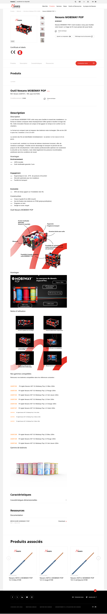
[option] (13, 52)
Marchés (45, 6)
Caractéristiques (36, 63)
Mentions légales (31, 607)
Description (23, 63)
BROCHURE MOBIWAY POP (19, 521)
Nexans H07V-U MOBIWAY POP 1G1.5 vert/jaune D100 (82, 579)
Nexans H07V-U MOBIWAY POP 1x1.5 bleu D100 (21, 579)
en (93, 1)
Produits (52, 6)
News (65, 6)
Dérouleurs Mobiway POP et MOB (32, 11)
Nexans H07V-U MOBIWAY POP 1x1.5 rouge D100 (52, 579)
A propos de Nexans (89, 6)
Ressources (50, 63)
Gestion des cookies (46, 607)
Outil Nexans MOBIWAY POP (28, 90)
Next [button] (98, 558)
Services (59, 6)
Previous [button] (8, 558)
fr (95, 1)
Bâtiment (19, 11)
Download (62, 521)
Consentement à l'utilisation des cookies (68, 607)
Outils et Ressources (75, 6)
